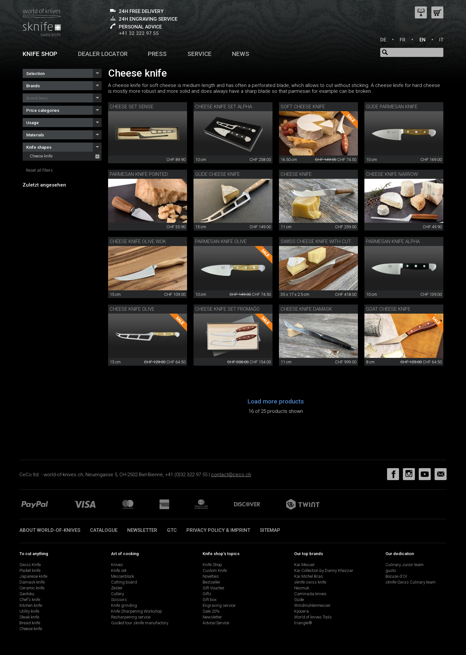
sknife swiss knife (310, 582)
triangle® (303, 622)
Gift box (209, 599)
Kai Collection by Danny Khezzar (323, 570)
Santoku (26, 593)
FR (402, 40)
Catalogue (103, 530)
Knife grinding (124, 605)
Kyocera (301, 611)
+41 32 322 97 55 (139, 33)
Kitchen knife (30, 605)
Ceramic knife (31, 587)
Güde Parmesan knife (391, 107)
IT (441, 40)
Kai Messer (304, 564)
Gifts (207, 593)
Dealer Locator (103, 54)
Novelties (211, 576)
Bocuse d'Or (396, 576)
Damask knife (32, 582)
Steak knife (29, 617)
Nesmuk (301, 587)
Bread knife (29, 622)
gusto (390, 570)
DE (383, 40)
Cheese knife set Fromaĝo (227, 309)
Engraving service (219, 605)
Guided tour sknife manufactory (139, 622)
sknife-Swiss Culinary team (410, 582)
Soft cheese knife (303, 107)
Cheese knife (41, 156)
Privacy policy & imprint (218, 530)
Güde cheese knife (217, 174)
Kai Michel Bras (308, 576)
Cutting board (124, 582)
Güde (299, 599)
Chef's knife (29, 599)
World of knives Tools (313, 617)
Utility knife (29, 611)
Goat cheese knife (388, 309)
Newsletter (142, 530)
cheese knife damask (306, 309)
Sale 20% (211, 611)
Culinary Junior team (404, 564)
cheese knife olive (132, 309)
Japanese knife (33, 576)
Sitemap (270, 530)
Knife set (119, 570)
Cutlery (117, 593)
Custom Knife (215, 570)
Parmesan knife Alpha (393, 241)
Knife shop (40, 54)
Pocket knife (29, 570)
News (240, 54)
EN (422, 40)
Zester (117, 587)
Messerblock (122, 576)
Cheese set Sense (131, 107)
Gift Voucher (214, 587)
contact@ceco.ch (231, 475)
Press (157, 54)
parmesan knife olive (221, 241)
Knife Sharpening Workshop (136, 611)
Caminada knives (310, 593)
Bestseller (211, 582)
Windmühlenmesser (312, 605)
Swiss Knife (30, 564)
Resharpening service (130, 617)
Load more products (276, 401)
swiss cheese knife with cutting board (329, 241)
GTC (172, 530)
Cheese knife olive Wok (138, 241)
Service (199, 54)
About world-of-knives (49, 530)
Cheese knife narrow (392, 174)
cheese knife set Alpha (223, 107)
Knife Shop (212, 564)
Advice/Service (216, 622)
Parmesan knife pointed (139, 174)
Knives (117, 564)
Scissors (119, 599)
